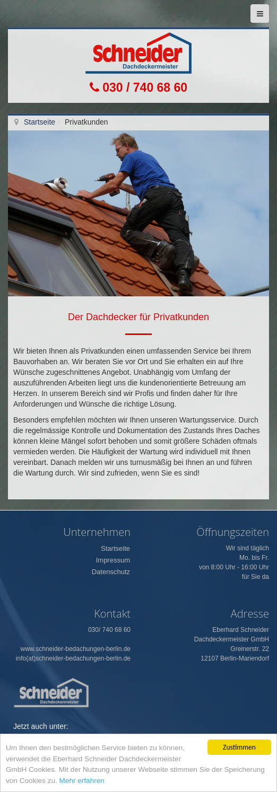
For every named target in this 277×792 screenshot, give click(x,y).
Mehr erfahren (82, 781)
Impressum (113, 560)
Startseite (39, 122)
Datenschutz (111, 572)
